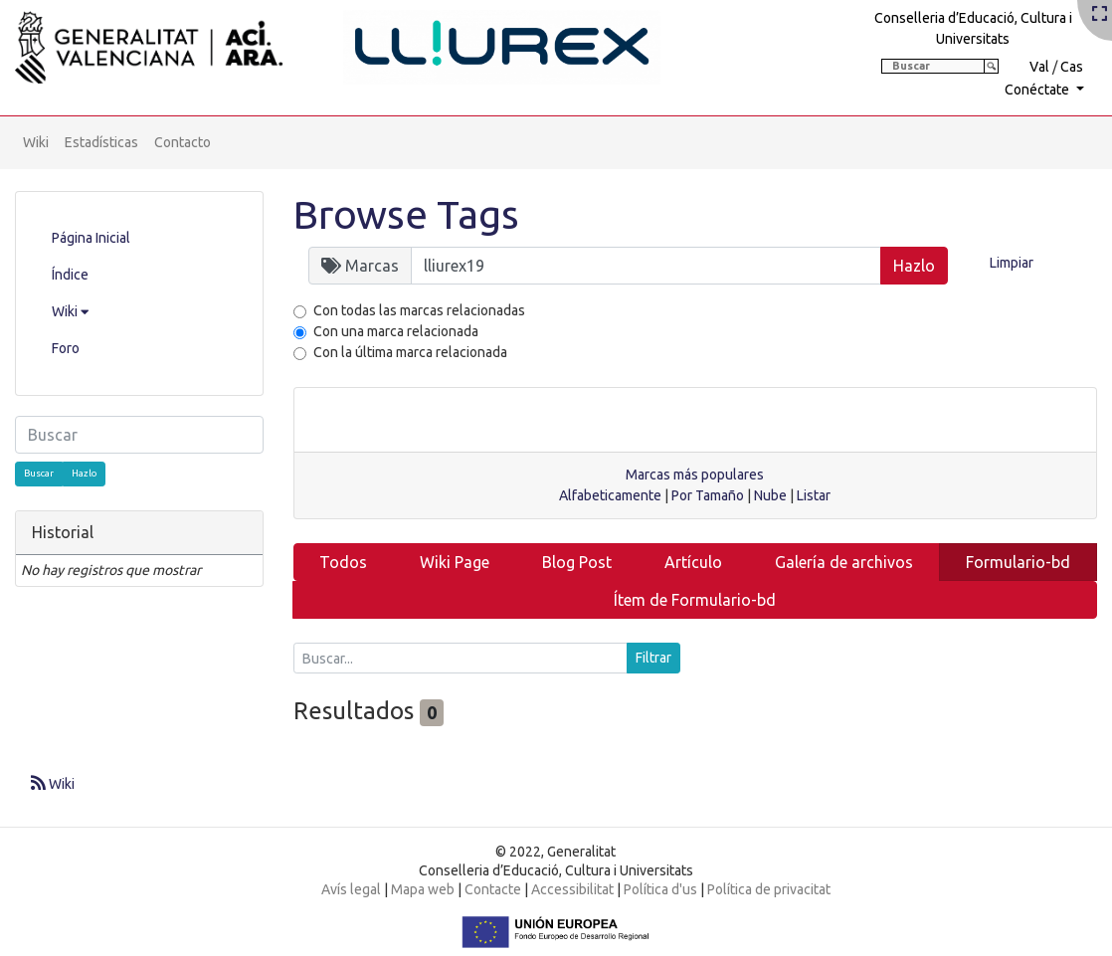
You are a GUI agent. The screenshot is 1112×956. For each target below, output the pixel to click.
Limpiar (1011, 263)
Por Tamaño (707, 495)
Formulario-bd (1018, 562)
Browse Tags (406, 214)
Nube (770, 495)
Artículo (693, 562)
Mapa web (423, 889)
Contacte (492, 889)
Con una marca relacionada (395, 331)
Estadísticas (101, 142)
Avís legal (351, 889)
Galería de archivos (844, 562)
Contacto (182, 142)
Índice (70, 275)
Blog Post (577, 562)
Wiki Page (454, 562)
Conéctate (1038, 89)
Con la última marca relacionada (410, 352)
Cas (1071, 67)
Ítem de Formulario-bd (695, 600)
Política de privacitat (769, 889)
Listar (814, 495)
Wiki (36, 142)
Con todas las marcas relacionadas (419, 310)
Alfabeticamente (610, 495)
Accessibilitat (572, 889)
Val (1039, 67)
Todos (343, 562)
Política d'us (660, 889)
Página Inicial (91, 238)
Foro (66, 348)
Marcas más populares (695, 474)
